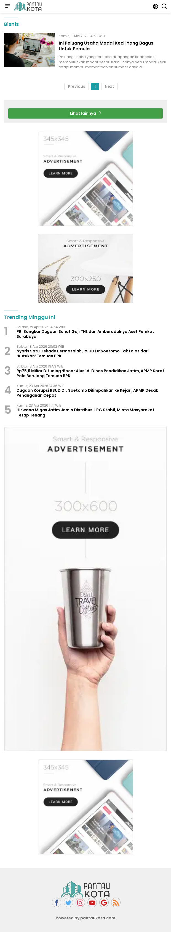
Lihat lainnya (85, 113)
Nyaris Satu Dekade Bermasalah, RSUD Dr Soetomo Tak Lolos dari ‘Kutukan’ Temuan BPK (83, 353)
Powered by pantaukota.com (85, 918)
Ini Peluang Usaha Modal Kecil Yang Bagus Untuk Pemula (106, 46)
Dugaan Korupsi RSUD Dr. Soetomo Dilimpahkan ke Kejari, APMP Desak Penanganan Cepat (87, 393)
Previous (76, 86)
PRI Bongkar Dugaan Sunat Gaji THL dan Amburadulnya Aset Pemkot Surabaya (85, 334)
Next (109, 86)
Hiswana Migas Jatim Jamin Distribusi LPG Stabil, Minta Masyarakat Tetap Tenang (85, 412)
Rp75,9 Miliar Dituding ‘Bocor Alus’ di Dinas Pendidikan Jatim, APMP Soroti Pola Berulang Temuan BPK (91, 373)
